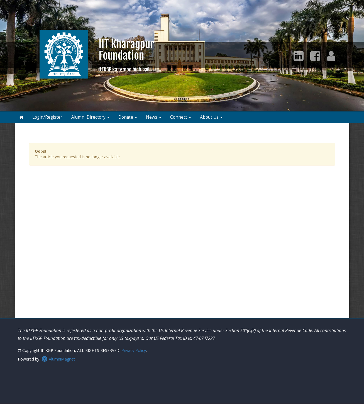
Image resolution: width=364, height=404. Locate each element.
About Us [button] (211, 117)
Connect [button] (180, 117)
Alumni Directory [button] (90, 117)
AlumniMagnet (58, 359)
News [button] (153, 117)
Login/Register (47, 117)
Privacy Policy (133, 350)
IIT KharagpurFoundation (126, 55)
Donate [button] (127, 117)
